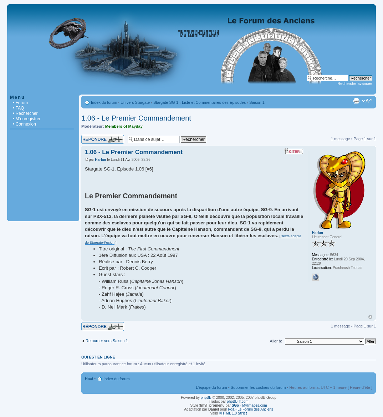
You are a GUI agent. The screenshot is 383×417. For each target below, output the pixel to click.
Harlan (100, 160)
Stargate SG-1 (165, 102)
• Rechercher (25, 113)
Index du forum (104, 102)
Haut (370, 317)
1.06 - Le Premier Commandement (136, 118)
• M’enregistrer (27, 118)
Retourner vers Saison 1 (107, 341)
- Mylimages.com (249, 405)
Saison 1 (257, 102)
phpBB (206, 398)
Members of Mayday (124, 126)
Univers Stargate (135, 102)
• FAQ (18, 108)
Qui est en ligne (98, 357)
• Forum (20, 102)
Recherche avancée (354, 83)
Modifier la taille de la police (367, 101)
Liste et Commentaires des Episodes (214, 102)
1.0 (233, 413)
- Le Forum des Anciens (250, 409)
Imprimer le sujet (356, 101)
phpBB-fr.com (238, 401)
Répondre (102, 139)
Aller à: (276, 341)
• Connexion (24, 124)
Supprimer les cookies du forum (258, 387)
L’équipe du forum (211, 387)
